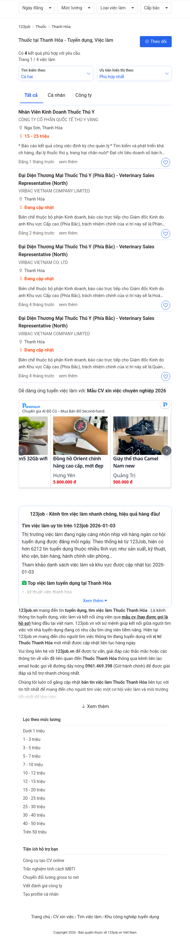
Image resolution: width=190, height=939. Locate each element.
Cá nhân (57, 95)
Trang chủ (40, 916)
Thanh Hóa (32, 199)
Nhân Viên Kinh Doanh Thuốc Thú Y (57, 112)
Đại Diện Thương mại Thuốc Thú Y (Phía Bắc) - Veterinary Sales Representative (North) (87, 179)
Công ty (83, 95)
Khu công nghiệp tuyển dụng (131, 916)
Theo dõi (156, 41)
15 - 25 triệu (34, 136)
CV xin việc (63, 916)
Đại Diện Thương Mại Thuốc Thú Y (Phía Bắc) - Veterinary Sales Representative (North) (87, 250)
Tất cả (32, 95)
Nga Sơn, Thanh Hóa (41, 127)
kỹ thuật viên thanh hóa (48, 592)
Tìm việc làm (89, 916)
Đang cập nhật (36, 207)
